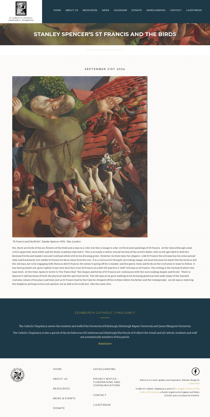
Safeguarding (156, 10)
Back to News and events (105, 50)
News (105, 10)
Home (57, 10)
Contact (176, 10)
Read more (105, 343)
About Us (72, 10)
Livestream (194, 10)
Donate (136, 10)
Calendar (120, 10)
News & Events (64, 398)
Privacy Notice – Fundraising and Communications (106, 382)
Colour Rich (194, 383)
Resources (90, 10)
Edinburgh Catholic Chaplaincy (105, 312)
